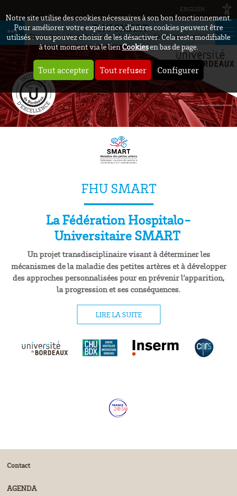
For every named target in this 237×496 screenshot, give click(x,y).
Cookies (135, 46)
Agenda (22, 488)
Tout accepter (63, 69)
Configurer (178, 69)
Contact (18, 465)
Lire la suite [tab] (119, 314)
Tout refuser (123, 69)
